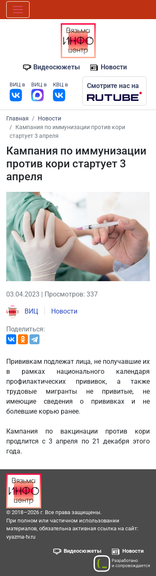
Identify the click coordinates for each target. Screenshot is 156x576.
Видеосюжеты (56, 67)
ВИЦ (22, 311)
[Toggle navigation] (18, 9)
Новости (114, 67)
